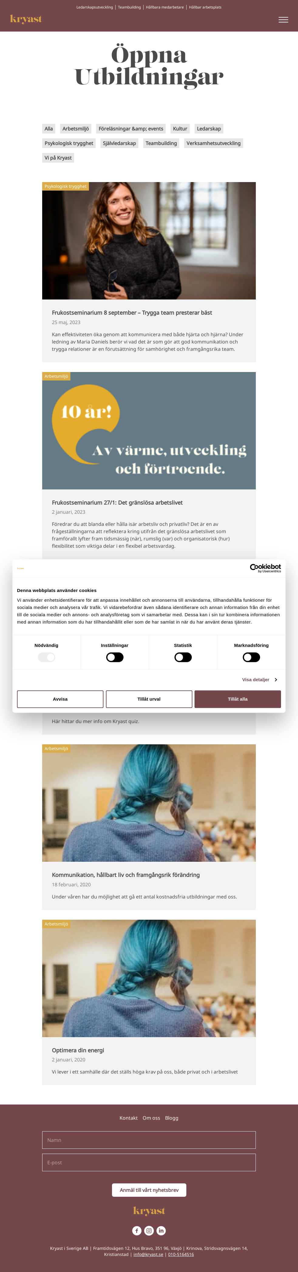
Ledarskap (209, 128)
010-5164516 (181, 1254)
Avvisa (60, 699)
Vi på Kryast (58, 157)
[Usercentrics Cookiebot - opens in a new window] (254, 568)
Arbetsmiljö (76, 128)
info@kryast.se (148, 1254)
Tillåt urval (149, 699)
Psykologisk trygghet (69, 143)
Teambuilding (129, 7)
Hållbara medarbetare (165, 7)
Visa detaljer (255, 679)
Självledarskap (119, 143)
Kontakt (129, 1118)
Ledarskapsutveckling (94, 7)
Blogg (171, 1118)
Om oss (151, 1118)
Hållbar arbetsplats (205, 7)
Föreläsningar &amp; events (131, 128)
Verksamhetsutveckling (214, 143)
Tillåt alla (238, 699)
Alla (49, 128)
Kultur (180, 128)
